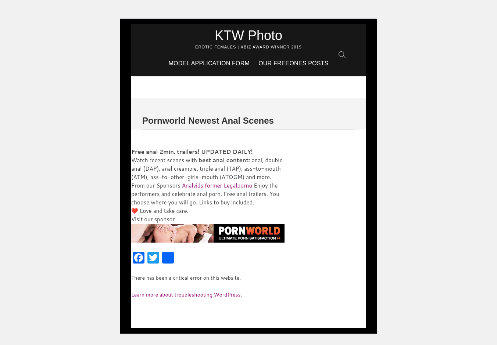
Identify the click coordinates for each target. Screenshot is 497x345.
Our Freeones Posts (293, 63)
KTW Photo (248, 35)
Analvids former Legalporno (217, 185)
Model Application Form (209, 63)
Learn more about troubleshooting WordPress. (186, 294)
